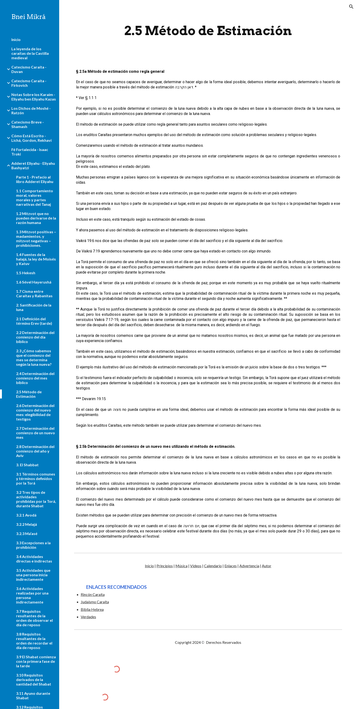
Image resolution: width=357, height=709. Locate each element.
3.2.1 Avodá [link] (26, 515)
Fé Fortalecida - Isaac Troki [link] (29, 151)
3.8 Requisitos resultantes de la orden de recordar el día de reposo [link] (34, 641)
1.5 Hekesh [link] (25, 272)
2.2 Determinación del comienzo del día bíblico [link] (35, 337)
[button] (351, 6)
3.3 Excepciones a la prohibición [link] (33, 544)
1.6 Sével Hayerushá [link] (33, 282)
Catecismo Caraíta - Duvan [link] (28, 69)
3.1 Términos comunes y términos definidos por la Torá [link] (35, 478)
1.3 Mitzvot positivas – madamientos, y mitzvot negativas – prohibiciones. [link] (36, 238)
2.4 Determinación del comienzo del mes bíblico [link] (35, 378)
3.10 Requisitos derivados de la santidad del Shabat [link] (33, 679)
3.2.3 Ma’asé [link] (26, 533)
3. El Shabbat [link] (27, 464)
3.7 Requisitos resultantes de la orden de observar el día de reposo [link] (34, 618)
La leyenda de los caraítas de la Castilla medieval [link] (30, 53)
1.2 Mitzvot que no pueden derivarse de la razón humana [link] (36, 218)
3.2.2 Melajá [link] (26, 524)
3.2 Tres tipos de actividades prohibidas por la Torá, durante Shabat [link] (36, 499)
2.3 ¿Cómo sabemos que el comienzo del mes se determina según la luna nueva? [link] (34, 357)
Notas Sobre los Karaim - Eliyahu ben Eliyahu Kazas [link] (33, 96)
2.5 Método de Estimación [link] (29, 393)
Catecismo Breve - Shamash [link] (27, 124)
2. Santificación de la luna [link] (33, 307)
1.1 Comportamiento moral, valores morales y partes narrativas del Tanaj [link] (34, 197)
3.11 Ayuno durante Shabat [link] (33, 695)
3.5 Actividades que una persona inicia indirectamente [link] (33, 574)
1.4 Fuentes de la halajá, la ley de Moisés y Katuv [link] (36, 259)
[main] (208, 30)
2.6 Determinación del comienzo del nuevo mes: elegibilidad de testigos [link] (35, 412)
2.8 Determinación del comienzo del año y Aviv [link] (35, 451)
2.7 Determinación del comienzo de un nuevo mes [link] (35, 432)
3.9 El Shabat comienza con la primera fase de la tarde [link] (36, 661)
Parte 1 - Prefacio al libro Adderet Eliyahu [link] (34, 179)
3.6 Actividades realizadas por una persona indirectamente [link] (32, 595)
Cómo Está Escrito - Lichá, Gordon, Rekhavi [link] (31, 137)
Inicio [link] (16, 39)
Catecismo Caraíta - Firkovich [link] (28, 82)
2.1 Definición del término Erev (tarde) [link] (34, 320)
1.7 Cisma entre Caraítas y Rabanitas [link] (34, 293)
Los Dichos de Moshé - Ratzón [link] (31, 110)
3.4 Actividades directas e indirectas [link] (34, 558)
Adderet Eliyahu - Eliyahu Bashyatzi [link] (33, 165)
